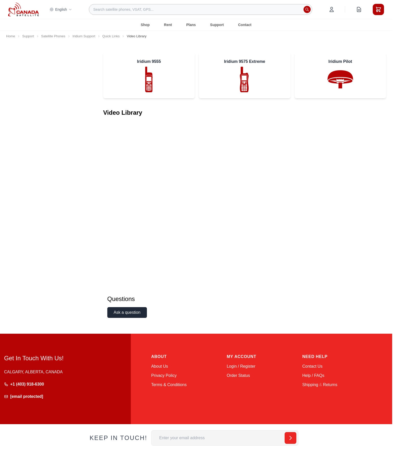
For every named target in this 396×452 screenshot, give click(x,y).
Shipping (310, 385)
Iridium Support (84, 36)
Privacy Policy (164, 375)
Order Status (238, 375)
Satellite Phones (53, 36)
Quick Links (111, 36)
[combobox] (200, 9)
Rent (168, 25)
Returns (330, 385)
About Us (159, 366)
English (61, 9)
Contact (244, 25)
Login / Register (241, 366)
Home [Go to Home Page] (10, 36)
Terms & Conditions (169, 385)
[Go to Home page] (23, 9)
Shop (145, 25)
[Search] (307, 9)
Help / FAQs (313, 375)
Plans (191, 25)
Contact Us (312, 366)
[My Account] (332, 9)
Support (217, 25)
